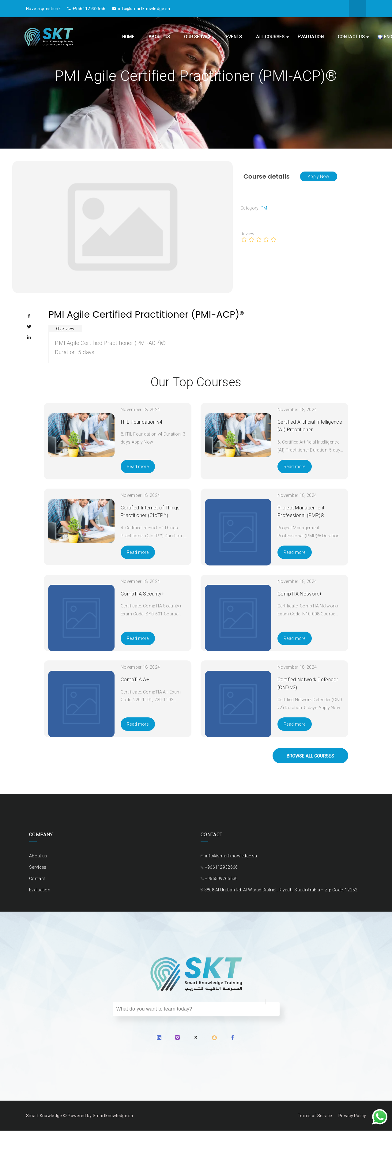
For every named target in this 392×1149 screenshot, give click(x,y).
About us (159, 36)
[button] (318, 176)
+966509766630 (221, 878)
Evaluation (311, 36)
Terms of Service (315, 1115)
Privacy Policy (352, 1115)
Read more (138, 466)
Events (234, 36)
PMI (264, 208)
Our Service (197, 36)
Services (37, 867)
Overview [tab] (65, 328)
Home (128, 36)
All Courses (270, 36)
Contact (37, 878)
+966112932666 (86, 8)
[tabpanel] (168, 347)
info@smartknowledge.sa (141, 8)
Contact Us (351, 36)
